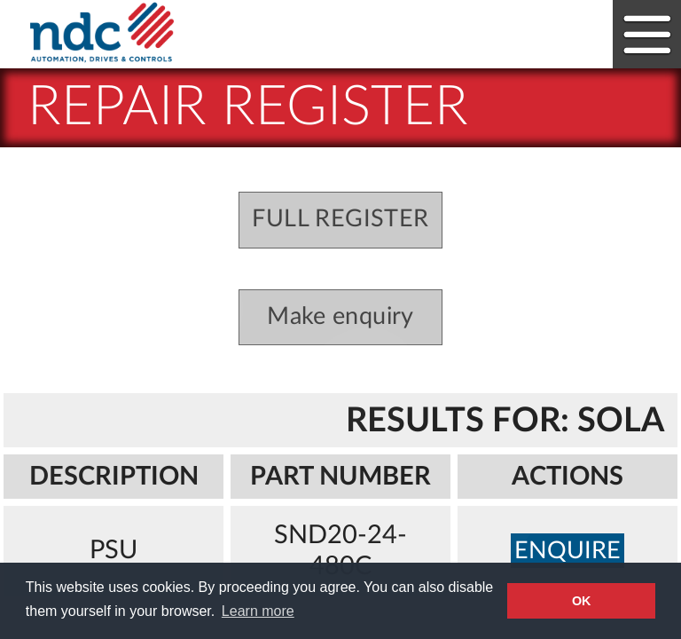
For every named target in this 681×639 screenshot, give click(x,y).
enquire (567, 551)
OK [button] (581, 601)
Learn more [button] (258, 611)
